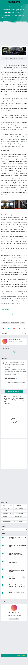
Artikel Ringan (5, 518)
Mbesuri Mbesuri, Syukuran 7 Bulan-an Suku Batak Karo (16, 559)
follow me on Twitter (21, 660)
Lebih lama (24, 335)
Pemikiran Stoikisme (12, 523)
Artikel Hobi (18, 509)
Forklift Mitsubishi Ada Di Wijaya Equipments (17, 582)
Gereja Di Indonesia (6, 325)
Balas (6, 390)
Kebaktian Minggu (16, 325)
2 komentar (3, 17)
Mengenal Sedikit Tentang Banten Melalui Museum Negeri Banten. (17, 576)
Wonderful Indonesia (6, 526)
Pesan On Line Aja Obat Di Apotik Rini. (17, 551)
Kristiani (24, 325)
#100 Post (5, 509)
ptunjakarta (19, 526)
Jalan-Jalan (5, 521)
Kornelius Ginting (14, 342)
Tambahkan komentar (14, 395)
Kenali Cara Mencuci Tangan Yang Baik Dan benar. (16, 567)
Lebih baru (4, 335)
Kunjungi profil (14, 624)
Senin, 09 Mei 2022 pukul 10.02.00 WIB (16, 383)
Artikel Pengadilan (19, 512)
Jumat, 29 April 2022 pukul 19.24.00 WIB (17, 364)
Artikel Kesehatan (5, 512)
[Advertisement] (14, 27)
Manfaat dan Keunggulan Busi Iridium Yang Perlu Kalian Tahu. (17, 598)
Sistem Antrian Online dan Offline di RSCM (16, 543)
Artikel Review (19, 515)
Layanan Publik (18, 521)
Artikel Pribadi (5, 515)
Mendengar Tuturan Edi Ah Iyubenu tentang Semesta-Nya (17, 590)
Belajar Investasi (19, 518)
